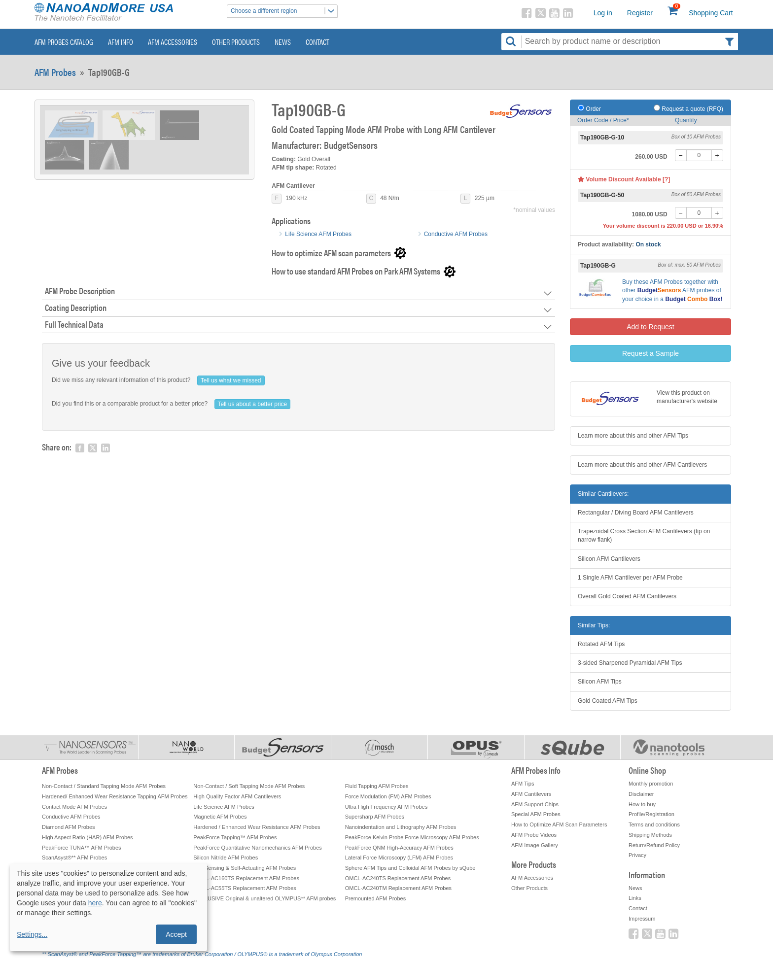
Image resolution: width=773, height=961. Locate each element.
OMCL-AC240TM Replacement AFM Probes (398, 888)
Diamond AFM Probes (68, 827)
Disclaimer (641, 794)
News (283, 41)
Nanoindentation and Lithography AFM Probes (401, 827)
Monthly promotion (651, 784)
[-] (681, 155)
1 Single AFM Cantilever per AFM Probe (630, 577)
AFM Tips (522, 784)
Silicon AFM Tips (600, 681)
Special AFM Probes (536, 814)
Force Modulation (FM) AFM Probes (388, 796)
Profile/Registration (651, 814)
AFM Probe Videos (534, 835)
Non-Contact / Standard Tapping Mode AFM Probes (104, 786)
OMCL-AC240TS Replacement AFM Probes (398, 878)
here (95, 903)
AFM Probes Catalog (64, 41)
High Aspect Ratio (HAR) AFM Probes (87, 837)
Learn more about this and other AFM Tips (633, 435)
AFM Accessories (172, 41)
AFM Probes (55, 72)
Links (635, 898)
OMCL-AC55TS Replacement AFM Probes (244, 888)
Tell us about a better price (252, 404)
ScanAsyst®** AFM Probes (74, 857)
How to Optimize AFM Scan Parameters (559, 824)
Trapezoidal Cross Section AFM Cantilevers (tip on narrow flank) (644, 535)
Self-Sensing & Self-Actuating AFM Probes (244, 868)
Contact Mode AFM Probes (74, 807)
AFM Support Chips (535, 804)
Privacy (637, 855)
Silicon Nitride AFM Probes (225, 857)
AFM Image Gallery (534, 845)
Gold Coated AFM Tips (607, 700)
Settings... (32, 934)
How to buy (642, 804)
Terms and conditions (654, 824)
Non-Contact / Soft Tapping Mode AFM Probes (249, 786)
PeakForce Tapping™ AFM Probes (235, 837)
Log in (603, 13)
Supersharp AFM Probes (374, 817)
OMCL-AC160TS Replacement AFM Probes (246, 878)
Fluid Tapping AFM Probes (377, 786)
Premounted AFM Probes (375, 898)
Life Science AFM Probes (318, 234)
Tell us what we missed (231, 380)
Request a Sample (650, 353)
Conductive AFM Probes (456, 234)
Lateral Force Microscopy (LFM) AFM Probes (399, 857)
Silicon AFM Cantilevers (609, 558)
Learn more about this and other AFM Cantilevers (642, 464)
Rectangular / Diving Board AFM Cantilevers (636, 512)
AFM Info (120, 41)
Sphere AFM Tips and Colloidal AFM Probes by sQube (410, 868)
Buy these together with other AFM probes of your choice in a (672, 290)
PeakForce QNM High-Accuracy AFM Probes (399, 848)
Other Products (236, 41)
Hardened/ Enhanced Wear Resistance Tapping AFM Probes (115, 796)
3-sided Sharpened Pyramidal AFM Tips (630, 662)
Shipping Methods (650, 835)
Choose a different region (284, 11)
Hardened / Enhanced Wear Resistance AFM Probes (256, 827)
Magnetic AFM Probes (219, 817)
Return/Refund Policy (654, 845)
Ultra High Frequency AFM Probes (386, 807)
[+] (717, 155)
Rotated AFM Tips (601, 644)
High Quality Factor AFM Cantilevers (237, 796)
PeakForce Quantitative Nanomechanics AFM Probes (257, 848)
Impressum (642, 919)
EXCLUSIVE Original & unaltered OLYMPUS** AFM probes (264, 898)
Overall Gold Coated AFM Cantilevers (627, 596)
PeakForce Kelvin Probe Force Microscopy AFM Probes (412, 837)
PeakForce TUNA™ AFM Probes (81, 848)
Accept (176, 934)
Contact (317, 41)
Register (640, 13)
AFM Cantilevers (531, 794)
